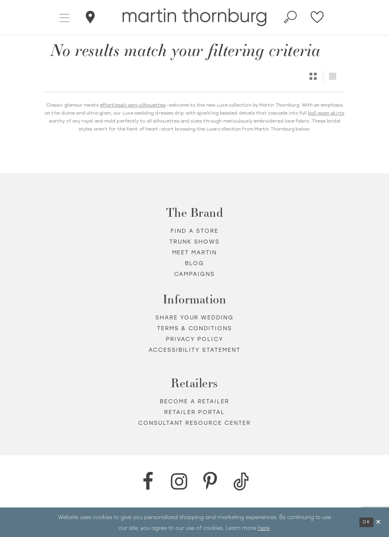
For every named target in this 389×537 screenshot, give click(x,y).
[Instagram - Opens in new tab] (179, 481)
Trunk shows (194, 241)
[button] (65, 17)
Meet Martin (194, 252)
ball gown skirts (326, 113)
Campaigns (194, 274)
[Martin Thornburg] (194, 17)
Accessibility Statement (195, 350)
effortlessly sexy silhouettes (133, 105)
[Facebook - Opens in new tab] (147, 481)
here (264, 527)
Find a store (194, 231)
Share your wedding (194, 317)
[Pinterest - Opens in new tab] (210, 481)
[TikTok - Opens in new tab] (241, 481)
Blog (194, 263)
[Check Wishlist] (317, 17)
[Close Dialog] (378, 522)
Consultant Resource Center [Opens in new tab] (194, 423)
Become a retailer (194, 401)
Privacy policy (194, 339)
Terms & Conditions (194, 328)
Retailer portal (194, 412)
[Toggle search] (290, 17)
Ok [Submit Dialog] (366, 522)
